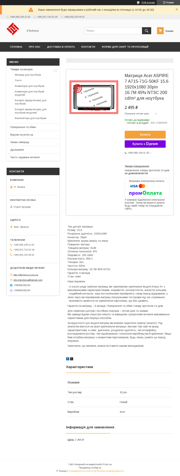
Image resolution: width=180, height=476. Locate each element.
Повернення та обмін (23, 127)
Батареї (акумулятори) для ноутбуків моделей (30, 111)
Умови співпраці (19, 142)
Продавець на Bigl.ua (90, 467)
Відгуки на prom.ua (21, 134)
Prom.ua (107, 464)
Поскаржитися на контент (81, 471)
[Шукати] (146, 30)
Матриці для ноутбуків (28, 74)
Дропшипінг (17, 149)
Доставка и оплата (61, 46)
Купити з (145, 144)
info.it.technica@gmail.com (28, 280)
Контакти (88, 46)
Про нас (34, 46)
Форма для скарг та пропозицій (125, 46)
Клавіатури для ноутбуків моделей (29, 93)
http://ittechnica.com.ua (25, 274)
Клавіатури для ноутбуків (29, 86)
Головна (16, 46)
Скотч (18, 80)
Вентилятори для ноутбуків (30, 118)
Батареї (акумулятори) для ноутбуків (30, 102)
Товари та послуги (21, 69)
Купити (145, 134)
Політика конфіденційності (110, 471)
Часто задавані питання (25, 157)
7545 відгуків (148, 2)
